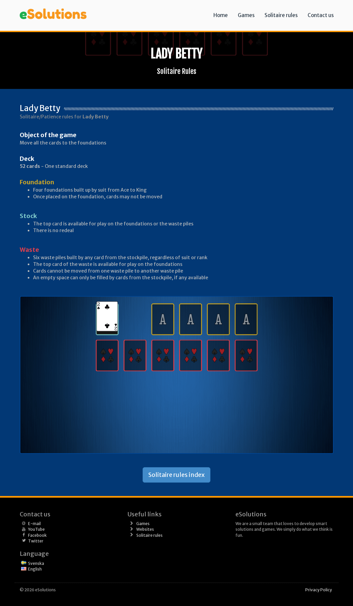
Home (220, 15)
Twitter (35, 540)
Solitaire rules (281, 15)
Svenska (36, 563)
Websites (145, 529)
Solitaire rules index (176, 475)
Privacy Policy (318, 589)
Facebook (37, 535)
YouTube (36, 529)
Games (246, 15)
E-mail (34, 523)
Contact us (321, 15)
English (35, 569)
